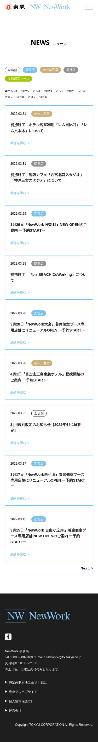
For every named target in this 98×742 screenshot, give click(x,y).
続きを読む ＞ (20, 143)
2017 (32, 97)
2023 (48, 91)
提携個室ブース (19, 79)
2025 (25, 91)
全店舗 (12, 70)
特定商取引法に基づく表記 (28, 682)
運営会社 (15, 710)
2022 (59, 91)
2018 (20, 97)
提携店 (71, 70)
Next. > (86, 568)
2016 (43, 97)
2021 (71, 91)
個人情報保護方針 (21, 701)
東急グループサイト (23, 692)
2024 (36, 91)
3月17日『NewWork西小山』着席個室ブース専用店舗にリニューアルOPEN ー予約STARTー (47, 480)
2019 (9, 97)
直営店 (30, 70)
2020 (82, 91)
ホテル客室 (50, 70)
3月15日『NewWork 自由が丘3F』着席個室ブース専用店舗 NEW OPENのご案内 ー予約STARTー (48, 536)
